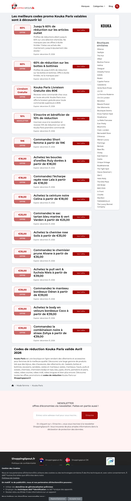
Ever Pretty (101, 123)
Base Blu (100, 149)
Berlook (100, 146)
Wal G (99, 175)
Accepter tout (74, 499)
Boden (100, 78)
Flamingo (101, 142)
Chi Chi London (103, 97)
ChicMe (100, 194)
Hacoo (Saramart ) (104, 172)
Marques (85, 6)
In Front (100, 191)
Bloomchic (101, 126)
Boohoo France (103, 62)
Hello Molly (101, 178)
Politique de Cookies (10, 478)
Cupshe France (103, 81)
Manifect (100, 197)
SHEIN (99, 75)
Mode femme (23, 385)
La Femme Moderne (105, 94)
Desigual (100, 68)
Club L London (103, 130)
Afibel (99, 58)
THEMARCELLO (103, 201)
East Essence (102, 155)
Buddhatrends (103, 165)
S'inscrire (90, 415)
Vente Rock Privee (104, 88)
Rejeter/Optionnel (58, 499)
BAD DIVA (101, 188)
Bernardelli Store (104, 133)
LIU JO (100, 91)
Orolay (99, 152)
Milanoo (100, 49)
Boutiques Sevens (104, 110)
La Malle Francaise (104, 120)
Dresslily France (103, 71)
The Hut (100, 55)
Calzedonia (101, 84)
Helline (100, 65)
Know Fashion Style (105, 113)
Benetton (101, 100)
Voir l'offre (81, 30)
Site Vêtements (103, 107)
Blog (111, 6)
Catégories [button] (98, 6)
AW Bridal (101, 185)
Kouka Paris (37, 385)
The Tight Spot (103, 168)
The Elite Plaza (103, 181)
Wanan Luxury (103, 139)
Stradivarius (102, 117)
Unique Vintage (103, 162)
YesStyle (100, 52)
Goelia (99, 159)
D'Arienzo (101, 136)
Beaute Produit (103, 104)
